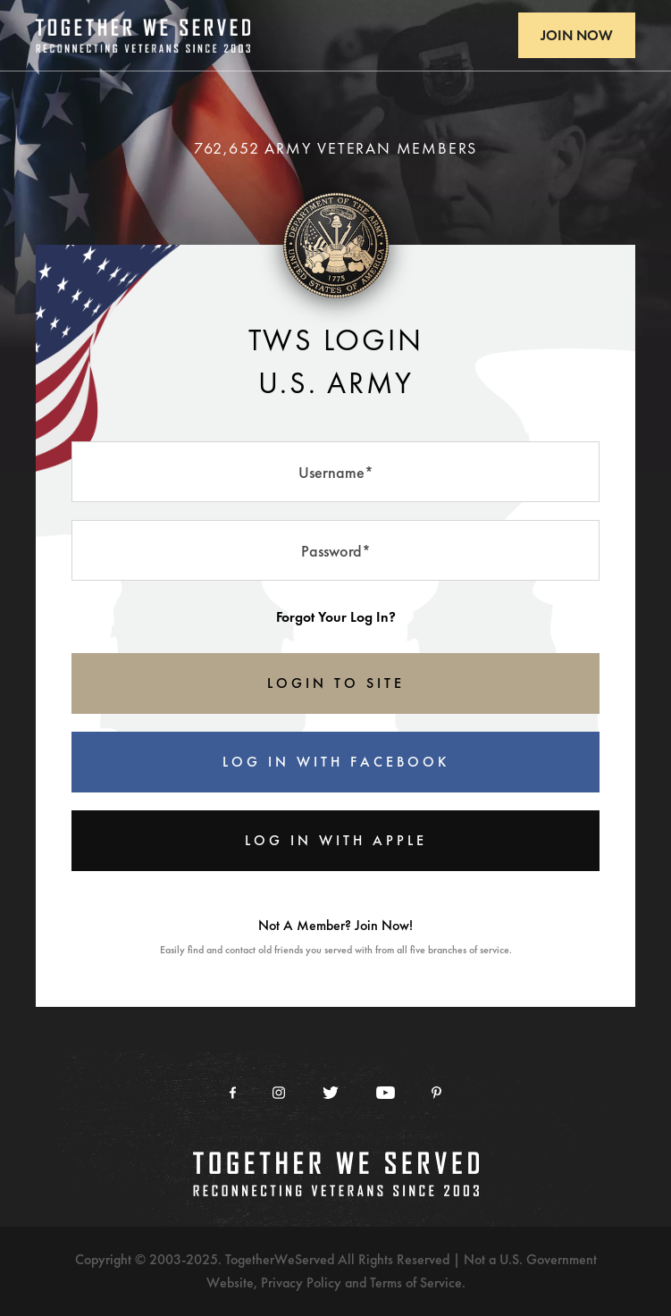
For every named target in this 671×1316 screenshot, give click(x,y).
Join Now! (384, 925)
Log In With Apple (336, 840)
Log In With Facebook (335, 761)
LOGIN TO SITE (336, 683)
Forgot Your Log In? (336, 617)
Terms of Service (416, 1282)
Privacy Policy (301, 1282)
